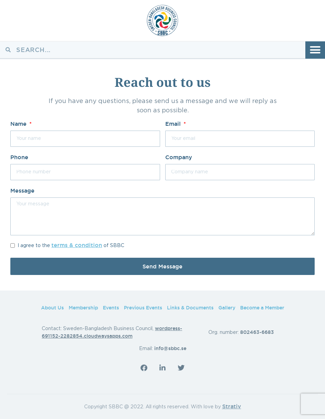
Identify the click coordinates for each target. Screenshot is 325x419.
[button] (315, 50)
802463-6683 (257, 332)
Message (22, 190)
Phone (19, 157)
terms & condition (76, 245)
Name (19, 124)
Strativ (231, 406)
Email (174, 124)
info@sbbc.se (170, 348)
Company (178, 157)
